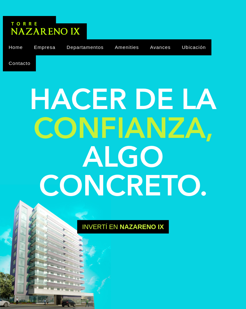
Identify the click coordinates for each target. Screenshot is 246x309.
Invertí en (123, 226)
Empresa (44, 47)
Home (16, 47)
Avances (160, 47)
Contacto (19, 63)
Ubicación (194, 47)
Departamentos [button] (85, 47)
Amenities (127, 47)
